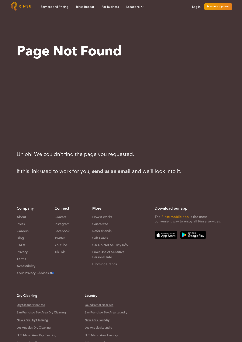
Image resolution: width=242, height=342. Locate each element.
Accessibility (26, 266)
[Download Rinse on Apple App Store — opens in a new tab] (166, 235)
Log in (196, 7)
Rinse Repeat (85, 7)
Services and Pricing (54, 7)
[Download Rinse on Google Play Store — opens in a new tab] (193, 235)
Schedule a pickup (218, 6)
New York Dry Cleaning (32, 320)
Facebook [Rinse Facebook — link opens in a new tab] (61, 231)
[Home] (21, 6)
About (21, 217)
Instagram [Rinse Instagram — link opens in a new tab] (62, 224)
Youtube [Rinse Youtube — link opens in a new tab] (60, 245)
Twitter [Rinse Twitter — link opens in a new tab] (59, 238)
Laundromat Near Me (99, 305)
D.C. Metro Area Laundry (101, 335)
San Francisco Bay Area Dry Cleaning (41, 312)
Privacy (22, 252)
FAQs (21, 245)
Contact (60, 217)
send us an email (112, 171)
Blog (20, 238)
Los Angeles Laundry (98, 328)
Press (21, 224)
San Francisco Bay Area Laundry (106, 312)
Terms (21, 259)
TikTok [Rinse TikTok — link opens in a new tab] (59, 252)
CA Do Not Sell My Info (110, 245)
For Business (110, 7)
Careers (22, 231)
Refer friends (101, 231)
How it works (102, 217)
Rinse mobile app (175, 217)
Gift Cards (100, 238)
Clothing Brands (104, 264)
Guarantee (100, 224)
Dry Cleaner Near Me (31, 305)
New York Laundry (97, 320)
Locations (135, 7)
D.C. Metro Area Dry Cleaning (36, 335)
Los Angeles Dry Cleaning (34, 328)
